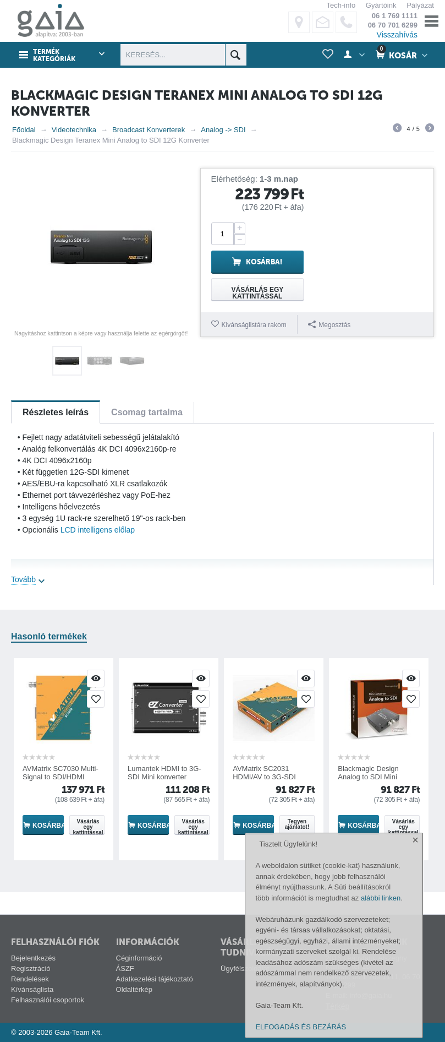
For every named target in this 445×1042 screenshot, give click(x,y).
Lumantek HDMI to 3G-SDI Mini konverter (164, 772)
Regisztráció (31, 968)
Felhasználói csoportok (47, 1000)
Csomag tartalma (147, 412)
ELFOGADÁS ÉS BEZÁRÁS (300, 1027)
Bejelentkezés (33, 958)
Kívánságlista (32, 989)
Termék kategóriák (54, 55)
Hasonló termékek (49, 636)
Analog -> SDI (223, 130)
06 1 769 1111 (394, 16)
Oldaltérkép (134, 989)
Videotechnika (74, 130)
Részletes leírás (56, 412)
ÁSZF (125, 968)
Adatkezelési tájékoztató (154, 979)
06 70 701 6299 (392, 25)
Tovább (23, 579)
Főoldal (24, 130)
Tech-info (340, 5)
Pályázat (420, 5)
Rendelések (30, 979)
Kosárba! (264, 262)
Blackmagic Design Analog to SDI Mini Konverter (368, 776)
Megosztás (329, 325)
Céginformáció (139, 958)
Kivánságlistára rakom (254, 325)
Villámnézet (96, 678)
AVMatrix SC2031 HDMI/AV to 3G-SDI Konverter (264, 776)
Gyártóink (381, 5)
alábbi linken (380, 898)
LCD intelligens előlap (98, 529)
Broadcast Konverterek (148, 130)
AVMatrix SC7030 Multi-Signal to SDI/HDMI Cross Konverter (60, 776)
